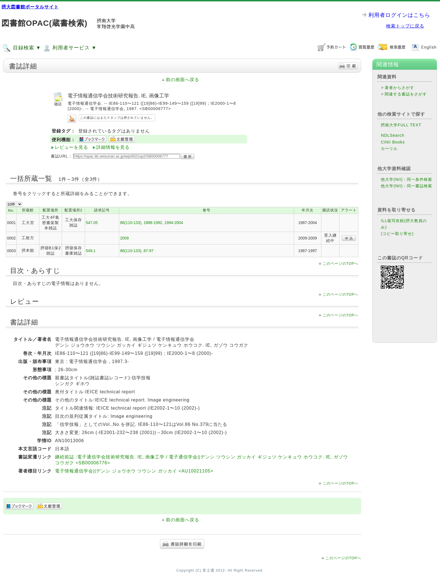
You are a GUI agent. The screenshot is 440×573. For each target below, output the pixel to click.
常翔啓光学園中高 (116, 26)
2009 (124, 238)
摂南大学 (106, 20)
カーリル (389, 148)
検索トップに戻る (405, 26)
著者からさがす (399, 87)
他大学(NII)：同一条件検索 (406, 179)
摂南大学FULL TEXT (401, 125)
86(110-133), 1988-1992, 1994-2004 (151, 222)
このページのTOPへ (340, 263)
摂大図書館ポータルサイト (30, 6)
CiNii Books (393, 142)
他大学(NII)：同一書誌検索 (406, 186)
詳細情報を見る (113, 147)
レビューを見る (71, 147)
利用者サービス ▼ (69, 48)
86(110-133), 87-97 (136, 250)
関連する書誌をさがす (406, 94)
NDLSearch (392, 135)
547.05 (92, 222)
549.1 (91, 250)
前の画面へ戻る (182, 79)
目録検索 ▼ (21, 48)
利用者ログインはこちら (399, 15)
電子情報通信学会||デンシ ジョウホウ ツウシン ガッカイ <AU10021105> (134, 471)
